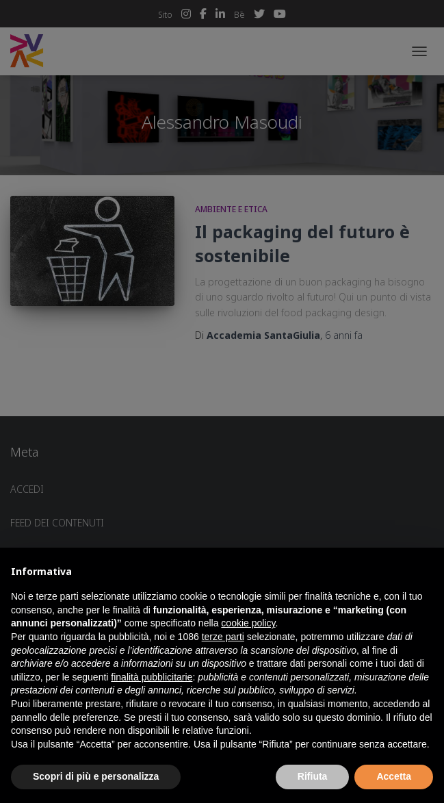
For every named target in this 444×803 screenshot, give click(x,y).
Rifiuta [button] (313, 776)
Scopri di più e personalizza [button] (96, 776)
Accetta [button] (393, 776)
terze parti (223, 636)
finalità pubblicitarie (151, 677)
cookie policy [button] (248, 622)
